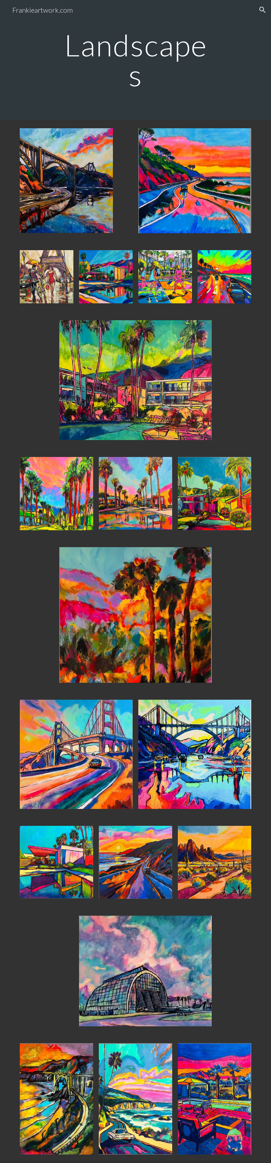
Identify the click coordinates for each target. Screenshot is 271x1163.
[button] (262, 9)
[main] (135, 60)
